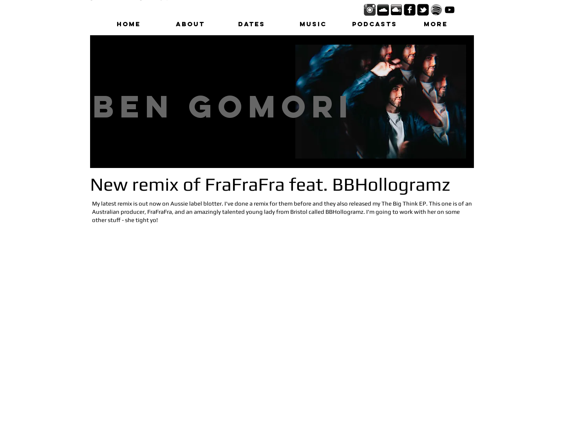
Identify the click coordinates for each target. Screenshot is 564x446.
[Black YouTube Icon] (450, 10)
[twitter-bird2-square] (423, 10)
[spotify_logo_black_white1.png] (436, 10)
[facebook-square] (410, 10)
